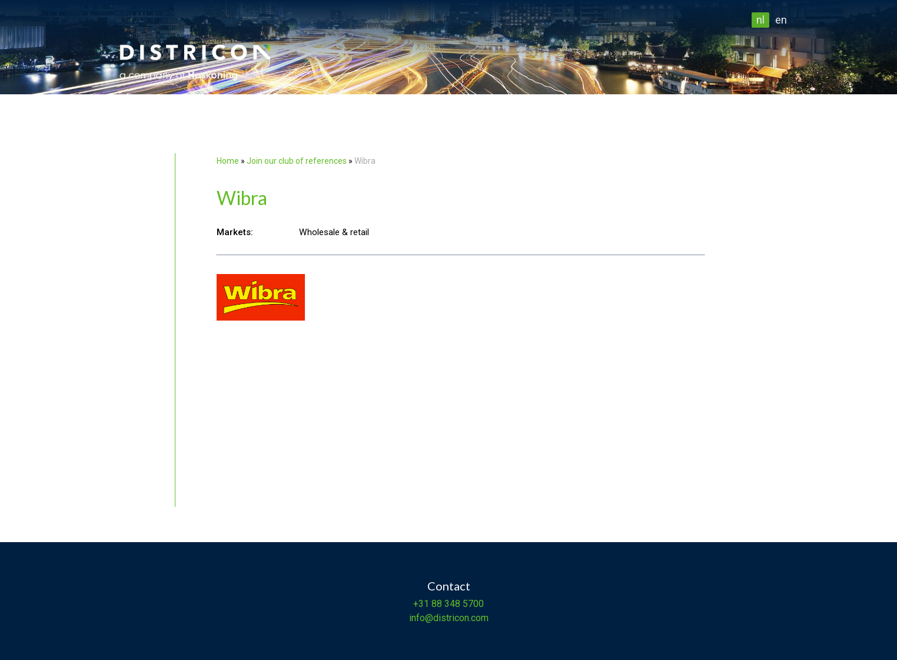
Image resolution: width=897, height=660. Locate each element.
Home (228, 161)
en (781, 20)
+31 (421, 603)
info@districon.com (449, 617)
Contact (448, 586)
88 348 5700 (456, 603)
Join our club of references (297, 161)
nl (760, 20)
